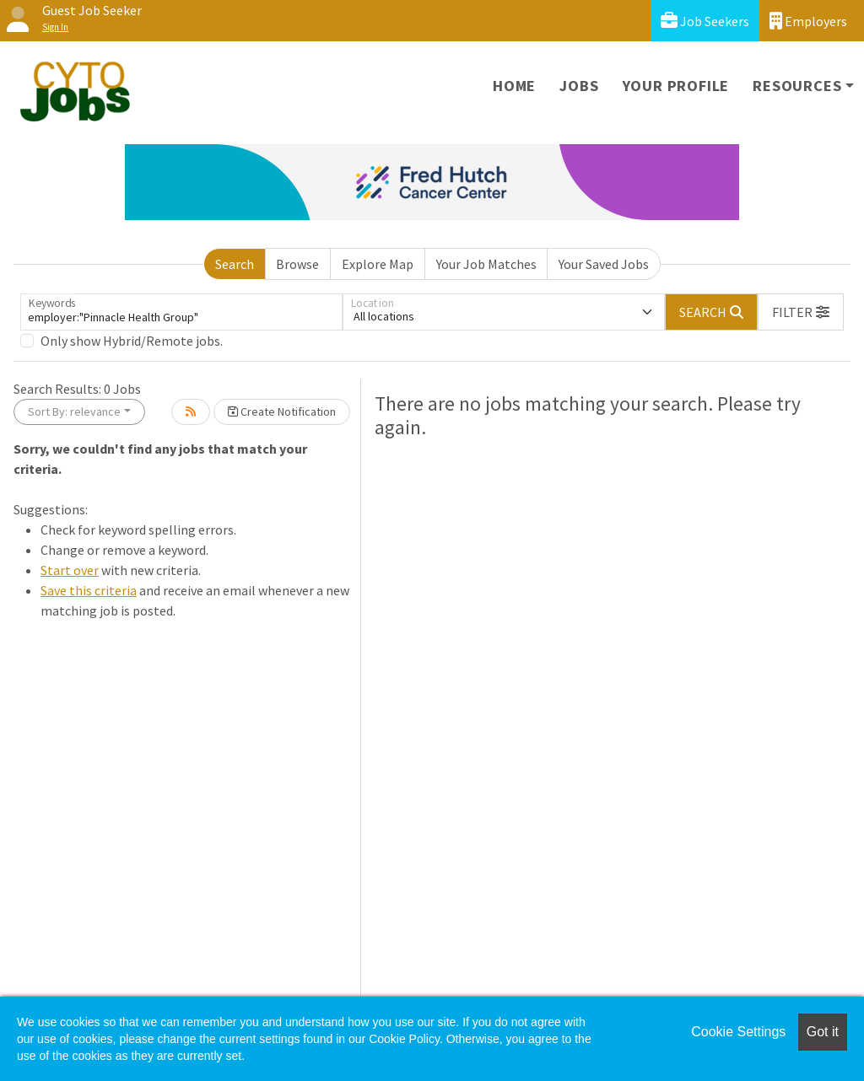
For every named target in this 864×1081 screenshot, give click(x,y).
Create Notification (282, 411)
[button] (801, 312)
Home (514, 85)
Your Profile (676, 85)
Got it (823, 1032)
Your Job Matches (486, 263)
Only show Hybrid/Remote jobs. (131, 340)
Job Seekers (705, 20)
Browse (297, 263)
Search (234, 263)
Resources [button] (797, 85)
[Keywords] (181, 312)
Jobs (578, 85)
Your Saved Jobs (604, 263)
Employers (808, 20)
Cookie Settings (738, 1032)
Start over (69, 570)
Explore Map (377, 263)
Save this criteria (88, 590)
